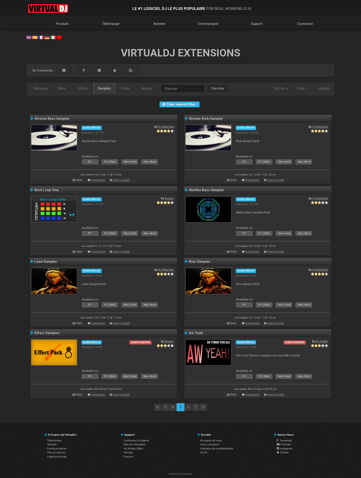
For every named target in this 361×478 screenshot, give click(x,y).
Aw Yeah (196, 333)
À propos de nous (211, 440)
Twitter (282, 452)
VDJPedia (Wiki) (133, 448)
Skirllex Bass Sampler (206, 190)
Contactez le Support (136, 440)
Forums (128, 456)
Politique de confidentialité (216, 448)
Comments (98, 180)
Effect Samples (47, 333)
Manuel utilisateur (135, 444)
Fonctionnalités (56, 448)
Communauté (208, 24)
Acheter (160, 24)
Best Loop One (47, 190)
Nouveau (40, 88)
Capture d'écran (57, 456)
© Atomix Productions (180, 473)
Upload (324, 88)
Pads (125, 88)
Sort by (281, 88)
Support (257, 24)
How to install (121, 180)
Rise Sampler (199, 261)
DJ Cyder (322, 341)
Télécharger (111, 24)
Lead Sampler (46, 261)
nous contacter (209, 444)
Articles (128, 452)
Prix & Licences (56, 452)
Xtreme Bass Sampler (52, 119)
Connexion (305, 24)
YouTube (284, 444)
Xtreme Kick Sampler (206, 119)
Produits (62, 24)
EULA (203, 452)
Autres (147, 88)
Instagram (285, 448)
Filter (302, 88)
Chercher (217, 88)
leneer (169, 198)
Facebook (284, 440)
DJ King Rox (166, 126)
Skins (62, 88)
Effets (83, 88)
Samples (104, 88)
